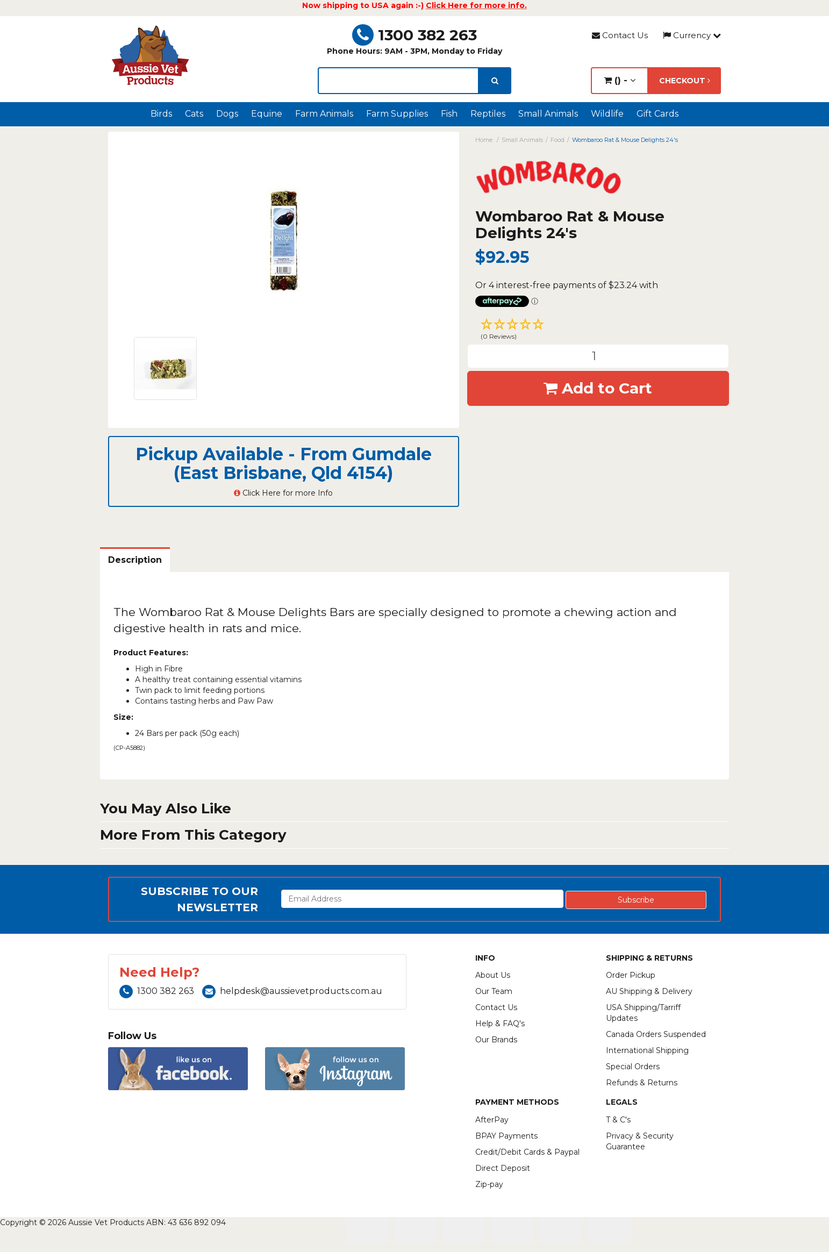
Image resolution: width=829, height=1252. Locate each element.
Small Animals (548, 114)
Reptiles (487, 114)
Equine (266, 114)
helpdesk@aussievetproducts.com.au (292, 991)
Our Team (493, 991)
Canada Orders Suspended (656, 1034)
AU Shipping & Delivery (649, 991)
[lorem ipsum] (398, 80)
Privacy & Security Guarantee (640, 1141)
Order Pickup (630, 975)
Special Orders (633, 1066)
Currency (692, 35)
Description (135, 560)
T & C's (618, 1120)
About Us (492, 975)
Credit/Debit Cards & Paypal (527, 1152)
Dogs (227, 114)
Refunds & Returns (641, 1083)
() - (619, 80)
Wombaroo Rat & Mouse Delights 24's (625, 140)
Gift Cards (657, 114)
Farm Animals (324, 114)
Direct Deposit (502, 1168)
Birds (161, 114)
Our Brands (496, 1039)
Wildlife (607, 114)
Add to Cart (598, 388)
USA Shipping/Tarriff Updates (643, 1013)
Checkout (684, 80)
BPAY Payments (506, 1136)
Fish (449, 114)
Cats (194, 114)
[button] (598, 331)
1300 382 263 (414, 35)
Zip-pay (489, 1184)
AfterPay (492, 1120)
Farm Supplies (397, 114)
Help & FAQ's (500, 1023)
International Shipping (647, 1050)
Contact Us (620, 35)
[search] (494, 80)
